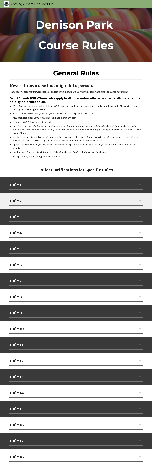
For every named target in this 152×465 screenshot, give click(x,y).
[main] (76, 35)
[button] (140, 185)
